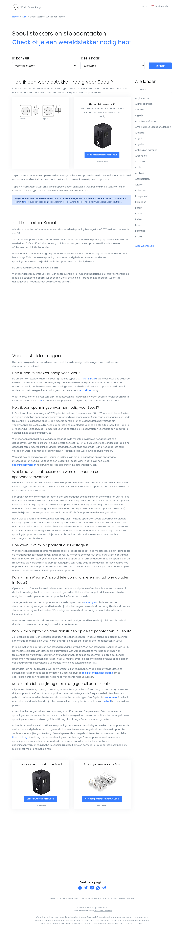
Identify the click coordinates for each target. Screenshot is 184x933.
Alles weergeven (144, 246)
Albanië (139, 110)
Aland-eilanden (144, 104)
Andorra (139, 133)
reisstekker (84, 391)
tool (26, 203)
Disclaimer (73, 899)
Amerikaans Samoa (146, 122)
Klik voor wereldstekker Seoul (40, 799)
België (138, 214)
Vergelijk (160, 66)
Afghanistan (142, 99)
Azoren (139, 185)
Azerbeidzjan (142, 179)
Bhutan (139, 237)
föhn (14, 738)
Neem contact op (58, 899)
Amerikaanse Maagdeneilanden (153, 127)
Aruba (138, 168)
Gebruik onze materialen (105, 899)
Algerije (139, 116)
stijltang (22, 738)
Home (143, 6)
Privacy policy (86, 899)
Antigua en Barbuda (146, 151)
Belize (138, 220)
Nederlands (159, 6)
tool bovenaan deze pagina (97, 674)
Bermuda (140, 231)
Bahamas (140, 191)
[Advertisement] (71, 319)
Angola (139, 139)
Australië (140, 174)
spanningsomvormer (24, 466)
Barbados (140, 203)
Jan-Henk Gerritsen (103, 912)
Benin (138, 226)
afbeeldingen (89, 380)
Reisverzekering (126, 899)
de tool (107, 702)
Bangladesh (141, 197)
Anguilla (139, 145)
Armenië (140, 162)
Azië (25, 17)
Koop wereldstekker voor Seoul (102, 155)
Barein (138, 208)
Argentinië (141, 156)
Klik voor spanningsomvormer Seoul (102, 799)
